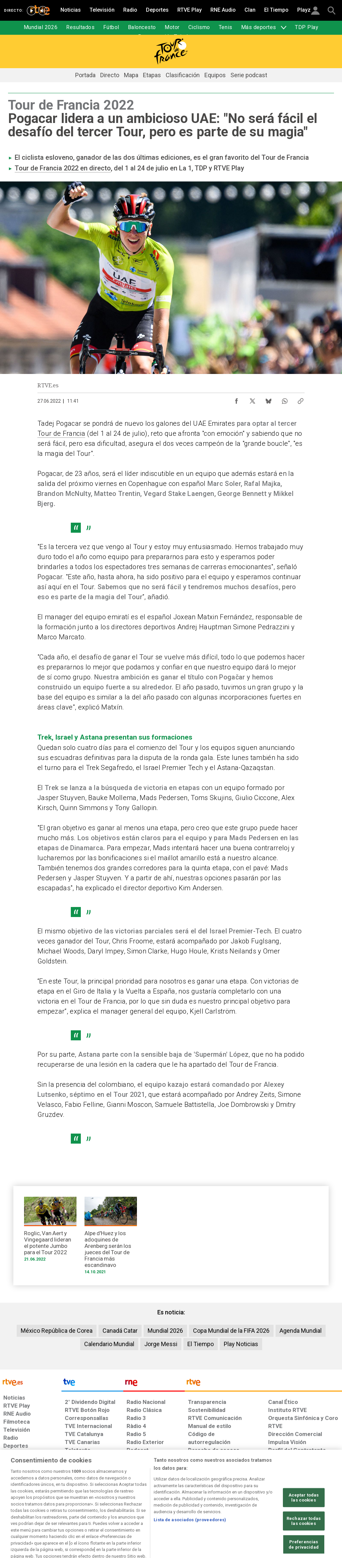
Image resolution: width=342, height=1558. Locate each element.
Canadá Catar (120, 1330)
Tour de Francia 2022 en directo (63, 168)
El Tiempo (200, 1343)
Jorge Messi (160, 1343)
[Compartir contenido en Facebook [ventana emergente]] (236, 399)
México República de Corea (57, 1330)
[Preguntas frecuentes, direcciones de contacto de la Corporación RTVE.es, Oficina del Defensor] (267, 1506)
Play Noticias (241, 1343)
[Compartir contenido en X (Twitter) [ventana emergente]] (252, 399)
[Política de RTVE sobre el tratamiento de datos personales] (57, 1506)
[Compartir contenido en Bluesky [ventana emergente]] (269, 399)
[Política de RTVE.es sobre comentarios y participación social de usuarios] (312, 1506)
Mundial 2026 (165, 1330)
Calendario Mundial (109, 1343)
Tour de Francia (61, 433)
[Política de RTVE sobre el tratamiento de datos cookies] (109, 1506)
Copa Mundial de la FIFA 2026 (231, 1330)
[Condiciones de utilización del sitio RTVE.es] (14, 1506)
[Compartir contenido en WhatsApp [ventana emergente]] (285, 399)
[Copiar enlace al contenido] (301, 399)
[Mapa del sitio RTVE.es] (239, 1506)
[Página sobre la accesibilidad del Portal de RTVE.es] (206, 1506)
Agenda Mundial (301, 1330)
